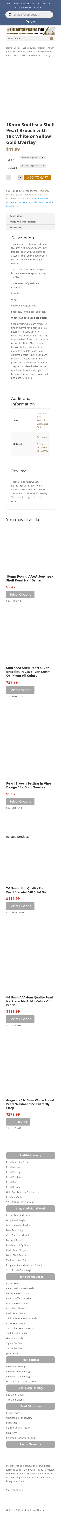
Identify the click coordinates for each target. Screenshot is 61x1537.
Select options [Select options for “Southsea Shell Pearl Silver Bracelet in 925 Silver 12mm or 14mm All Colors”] (20, 703)
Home (9, 47)
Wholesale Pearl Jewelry (19, 1431)
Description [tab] (16, 229)
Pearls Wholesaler (24, 3)
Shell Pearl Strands (16, 1347)
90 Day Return (44, 3)
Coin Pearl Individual (17, 1248)
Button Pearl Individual (18, 1238)
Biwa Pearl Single (15, 1243)
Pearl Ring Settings (16, 1380)
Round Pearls (13, 1297)
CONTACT (38, 7)
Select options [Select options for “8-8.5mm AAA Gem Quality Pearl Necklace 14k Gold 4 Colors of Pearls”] (20, 1033)
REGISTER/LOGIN (23, 7)
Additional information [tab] (23, 235)
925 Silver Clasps (15, 1408)
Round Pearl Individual (18, 1229)
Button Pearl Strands (17, 1317)
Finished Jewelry (28, 47)
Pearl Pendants (14, 1190)
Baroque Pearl (14, 1253)
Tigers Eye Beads (15, 1357)
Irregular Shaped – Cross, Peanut (24, 1278)
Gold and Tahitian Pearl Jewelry (23, 1205)
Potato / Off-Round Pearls (20, 1312)
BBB (9, 3)
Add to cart (37, 191)
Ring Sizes (11, 1446)
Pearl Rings (12, 1195)
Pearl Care (11, 1436)
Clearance (42, 47)
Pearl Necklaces (14, 1180)
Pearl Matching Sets (17, 1175)
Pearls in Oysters (15, 1210)
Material (12, 181)
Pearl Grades (13, 1426)
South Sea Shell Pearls (18, 1441)
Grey (39, 430)
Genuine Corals (14, 1352)
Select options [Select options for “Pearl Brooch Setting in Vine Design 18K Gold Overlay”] (20, 815)
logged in (31, 510)
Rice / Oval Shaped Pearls (20, 1302)
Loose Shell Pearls (16, 1268)
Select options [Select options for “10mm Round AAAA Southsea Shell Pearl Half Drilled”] (20, 608)
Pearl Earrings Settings (18, 1390)
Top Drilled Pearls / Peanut (20, 1341)
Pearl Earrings (13, 1185)
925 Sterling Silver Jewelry (20, 1215)
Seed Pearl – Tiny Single (19, 1283)
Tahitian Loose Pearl (17, 1273)
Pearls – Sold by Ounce (18, 1259)
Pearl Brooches (33, 208)
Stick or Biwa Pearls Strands (21, 1332)
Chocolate (42, 427)
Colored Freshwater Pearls (20, 1451)
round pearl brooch (26, 216)
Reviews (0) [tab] (16, 240)
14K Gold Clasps (15, 1413)
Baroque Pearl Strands (18, 1307)
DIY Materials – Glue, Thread (21, 1395)
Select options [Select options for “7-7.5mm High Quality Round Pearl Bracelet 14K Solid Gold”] (20, 920)
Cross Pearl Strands (16, 1337)
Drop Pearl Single (15, 1234)
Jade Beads (12, 1366)
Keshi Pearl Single (16, 1263)
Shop (16, 47)
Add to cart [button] (18, 1135)
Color (10, 173)
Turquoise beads (15, 1362)
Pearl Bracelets (14, 1200)
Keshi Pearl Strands (16, 1327)
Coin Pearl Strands (16, 1322)
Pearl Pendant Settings (18, 1385)
